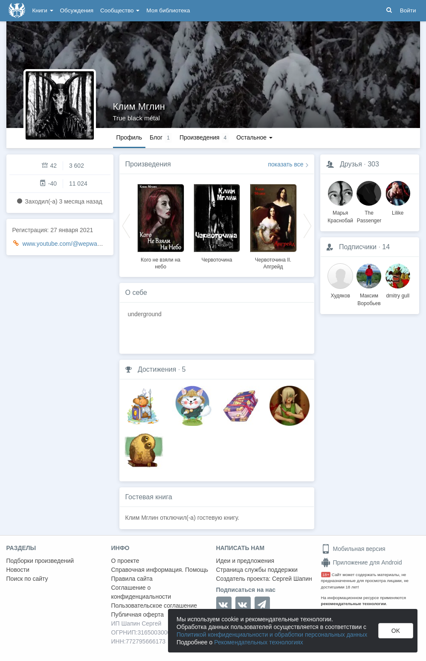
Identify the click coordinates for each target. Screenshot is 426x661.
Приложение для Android (361, 562)
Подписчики (358, 246)
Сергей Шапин (292, 578)
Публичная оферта (137, 614)
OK (395, 630)
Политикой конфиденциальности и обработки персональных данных (272, 634)
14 (386, 246)
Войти (408, 10)
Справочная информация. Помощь (160, 569)
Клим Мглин (139, 106)
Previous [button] (126, 225)
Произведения (148, 164)
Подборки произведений (40, 560)
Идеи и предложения (245, 560)
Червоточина (216, 260)
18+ (326, 574)
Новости (17, 569)
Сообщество (119, 10)
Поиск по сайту (27, 578)
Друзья (351, 164)
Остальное (254, 137)
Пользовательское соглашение (154, 605)
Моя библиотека (168, 10)
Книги (42, 10)
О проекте (125, 560)
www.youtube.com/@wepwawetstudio (72, 243)
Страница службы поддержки (257, 569)
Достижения (157, 369)
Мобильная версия (353, 548)
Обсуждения (76, 10)
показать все (286, 164)
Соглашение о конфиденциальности (141, 592)
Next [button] (307, 225)
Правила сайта (132, 578)
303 (373, 164)
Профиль (129, 137)
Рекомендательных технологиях (258, 642)
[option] (161, 225)
